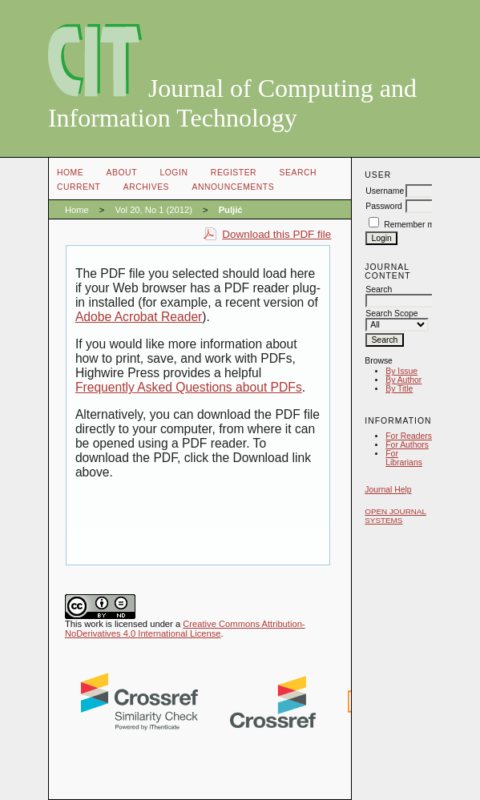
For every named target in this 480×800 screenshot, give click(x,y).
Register (233, 172)
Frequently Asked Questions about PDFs (188, 387)
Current (78, 187)
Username (384, 191)
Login (173, 172)
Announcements (233, 187)
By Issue (401, 371)
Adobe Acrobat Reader (138, 317)
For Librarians (403, 458)
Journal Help (388, 489)
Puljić (231, 210)
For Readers (408, 436)
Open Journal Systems (395, 516)
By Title (399, 388)
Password (383, 206)
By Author (403, 380)
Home (70, 172)
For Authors (407, 444)
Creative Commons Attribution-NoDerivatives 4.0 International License (185, 628)
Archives (146, 187)
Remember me (411, 224)
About (122, 172)
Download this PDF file (276, 234)
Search (298, 172)
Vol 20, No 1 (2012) (153, 210)
